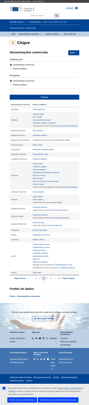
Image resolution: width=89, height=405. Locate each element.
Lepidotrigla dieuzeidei (41, 256)
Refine (72, 53)
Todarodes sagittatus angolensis (44, 123)
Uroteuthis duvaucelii (40, 215)
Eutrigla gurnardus (39, 250)
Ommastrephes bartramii (41, 120)
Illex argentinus (38, 130)
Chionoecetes (38, 164)
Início (13, 34)
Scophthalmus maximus (41, 235)
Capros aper (37, 272)
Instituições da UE (65, 359)
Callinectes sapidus (40, 167)
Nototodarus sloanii (63, 140)
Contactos (63, 338)
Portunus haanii (38, 184)
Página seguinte (68, 278)
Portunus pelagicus (71, 187)
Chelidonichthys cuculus (41, 244)
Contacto (29, 380)
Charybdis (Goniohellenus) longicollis (46, 172)
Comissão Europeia (16, 22)
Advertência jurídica (17, 380)
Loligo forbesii (38, 196)
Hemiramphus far (39, 109)
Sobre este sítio (70, 34)
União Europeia (64, 362)
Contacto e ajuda (51, 34)
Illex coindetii (37, 117)
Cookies (56, 377)
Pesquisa (56, 15)
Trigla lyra (36, 259)
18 (59, 278)
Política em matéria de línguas (20, 377)
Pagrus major (37, 145)
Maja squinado (38, 178)
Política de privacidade (68, 341)
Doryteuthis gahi (38, 222)
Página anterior (20, 278)
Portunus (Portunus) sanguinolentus (45, 181)
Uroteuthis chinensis (40, 207)
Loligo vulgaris (38, 199)
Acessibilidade (65, 345)
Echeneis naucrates (40, 230)
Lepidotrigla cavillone (40, 253)
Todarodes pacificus (40, 135)
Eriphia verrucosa (39, 175)
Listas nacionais (34, 22)
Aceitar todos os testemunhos (22, 400)
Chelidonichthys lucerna (41, 247)
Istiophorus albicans (40, 159)
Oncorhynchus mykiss (41, 154)
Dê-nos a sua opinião (44, 319)
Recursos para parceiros (42, 377)
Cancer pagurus (38, 192)
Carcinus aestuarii (39, 169)
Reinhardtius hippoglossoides (43, 149)
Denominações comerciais (29, 34)
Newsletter (53, 338)
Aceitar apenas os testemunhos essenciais (58, 400)
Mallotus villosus (38, 239)
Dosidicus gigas (38, 114)
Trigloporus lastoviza (40, 262)
